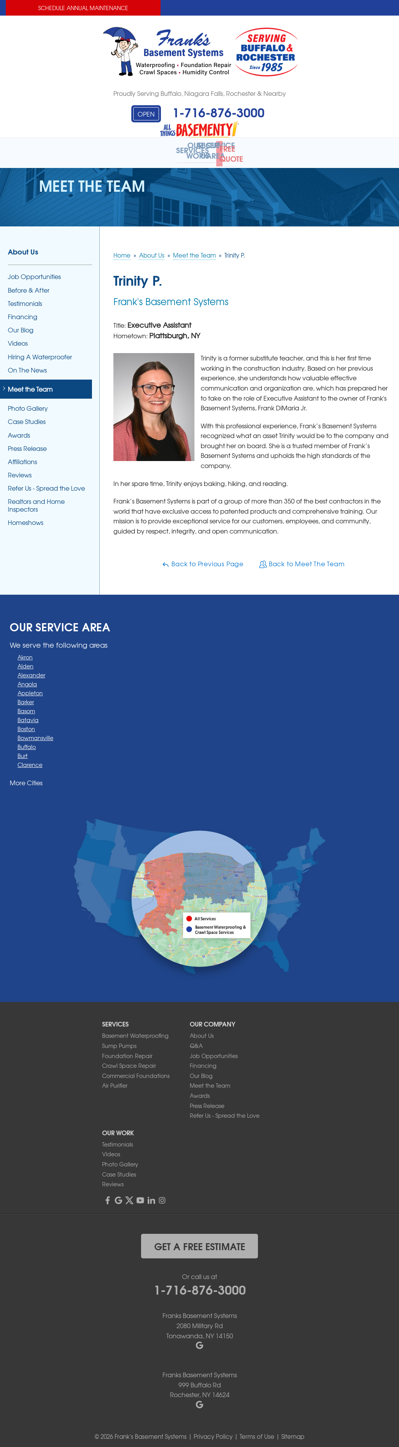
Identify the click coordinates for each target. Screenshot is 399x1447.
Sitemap (292, 1431)
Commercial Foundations (135, 1070)
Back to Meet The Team (302, 558)
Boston (26, 724)
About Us (23, 246)
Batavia (28, 715)
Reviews (20, 469)
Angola (27, 679)
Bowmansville (35, 733)
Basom (26, 706)
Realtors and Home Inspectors (36, 500)
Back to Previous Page (203, 558)
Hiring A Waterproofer (40, 351)
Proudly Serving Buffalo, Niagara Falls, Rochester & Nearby (199, 93)
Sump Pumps (119, 1040)
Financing (22, 311)
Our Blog (21, 325)
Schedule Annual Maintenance (83, 8)
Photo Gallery (28, 403)
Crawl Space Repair (129, 1060)
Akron (25, 652)
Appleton (30, 688)
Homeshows (25, 517)
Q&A (196, 1040)
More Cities (26, 777)
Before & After (28, 284)
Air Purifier (114, 1080)
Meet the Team (30, 384)
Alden (26, 661)
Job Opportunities (34, 271)
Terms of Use (257, 1431)
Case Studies (27, 416)
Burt (23, 750)
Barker (26, 697)
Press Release (27, 443)
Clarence (30, 759)
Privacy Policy (213, 1431)
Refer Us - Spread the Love (46, 483)
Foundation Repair (127, 1050)
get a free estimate (199, 1240)
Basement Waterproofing (135, 1030)
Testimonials (25, 298)
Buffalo (27, 742)
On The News (27, 364)
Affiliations (22, 456)
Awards (19, 429)
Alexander (31, 670)
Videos (18, 338)
